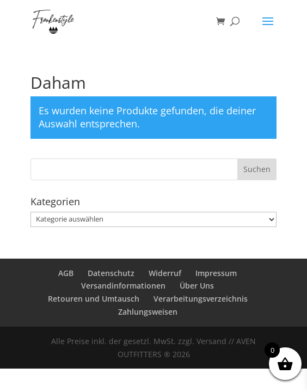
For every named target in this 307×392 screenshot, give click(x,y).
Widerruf (165, 273)
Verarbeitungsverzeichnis (201, 298)
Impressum (216, 273)
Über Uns (197, 285)
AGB (65, 273)
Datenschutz (111, 273)
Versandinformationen (123, 285)
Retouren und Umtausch (93, 298)
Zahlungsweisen (147, 312)
